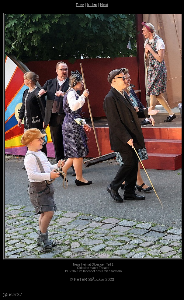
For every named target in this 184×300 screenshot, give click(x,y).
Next (104, 4)
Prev (80, 4)
